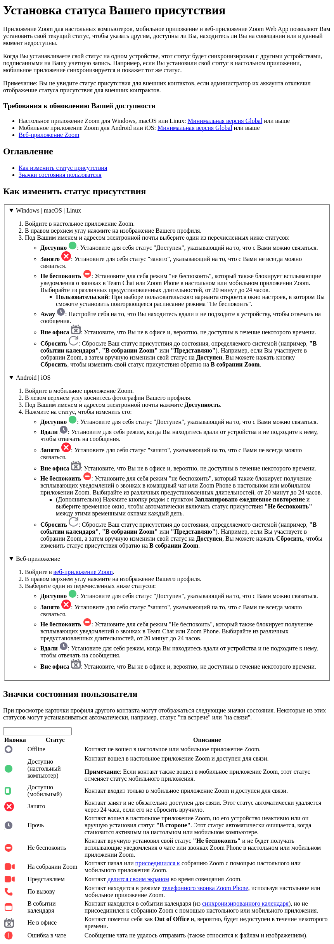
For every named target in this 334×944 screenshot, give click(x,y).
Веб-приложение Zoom (49, 134)
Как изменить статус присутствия (63, 167)
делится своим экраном (138, 879)
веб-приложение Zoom (83, 572)
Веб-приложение (38, 558)
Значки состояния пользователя (60, 174)
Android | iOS (33, 377)
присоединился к (157, 863)
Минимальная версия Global (225, 121)
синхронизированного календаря (245, 903)
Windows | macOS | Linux (48, 210)
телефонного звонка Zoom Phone (205, 888)
